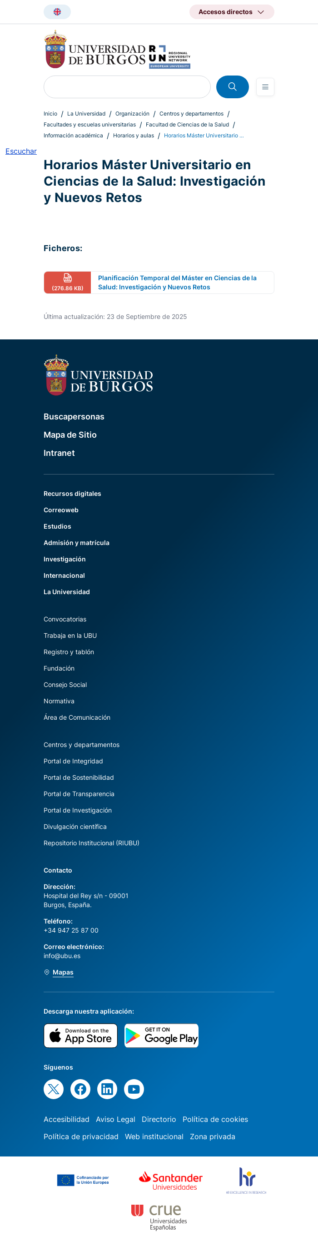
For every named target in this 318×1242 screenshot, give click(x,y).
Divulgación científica (75, 826)
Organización (132, 113)
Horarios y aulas (133, 135)
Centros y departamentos (191, 113)
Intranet (59, 453)
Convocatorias (65, 619)
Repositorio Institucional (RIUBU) (91, 843)
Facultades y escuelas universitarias (90, 124)
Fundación (59, 668)
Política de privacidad (81, 1136)
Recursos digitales (72, 493)
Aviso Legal (115, 1119)
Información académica (73, 135)
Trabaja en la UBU (70, 635)
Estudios (57, 526)
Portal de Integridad (73, 761)
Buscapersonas (74, 416)
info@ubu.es (62, 955)
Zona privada (212, 1136)
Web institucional (154, 1136)
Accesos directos (226, 11)
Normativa (59, 701)
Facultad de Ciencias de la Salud (187, 124)
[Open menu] (265, 87)
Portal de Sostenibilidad (79, 777)
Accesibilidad (66, 1119)
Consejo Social (65, 684)
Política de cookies (215, 1119)
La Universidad (86, 113)
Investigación (65, 559)
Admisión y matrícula (76, 542)
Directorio (159, 1119)
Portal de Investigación (78, 810)
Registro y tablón (69, 652)
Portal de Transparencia (79, 794)
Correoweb (61, 510)
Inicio (50, 113)
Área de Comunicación (77, 717)
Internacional (64, 575)
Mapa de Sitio (70, 434)
